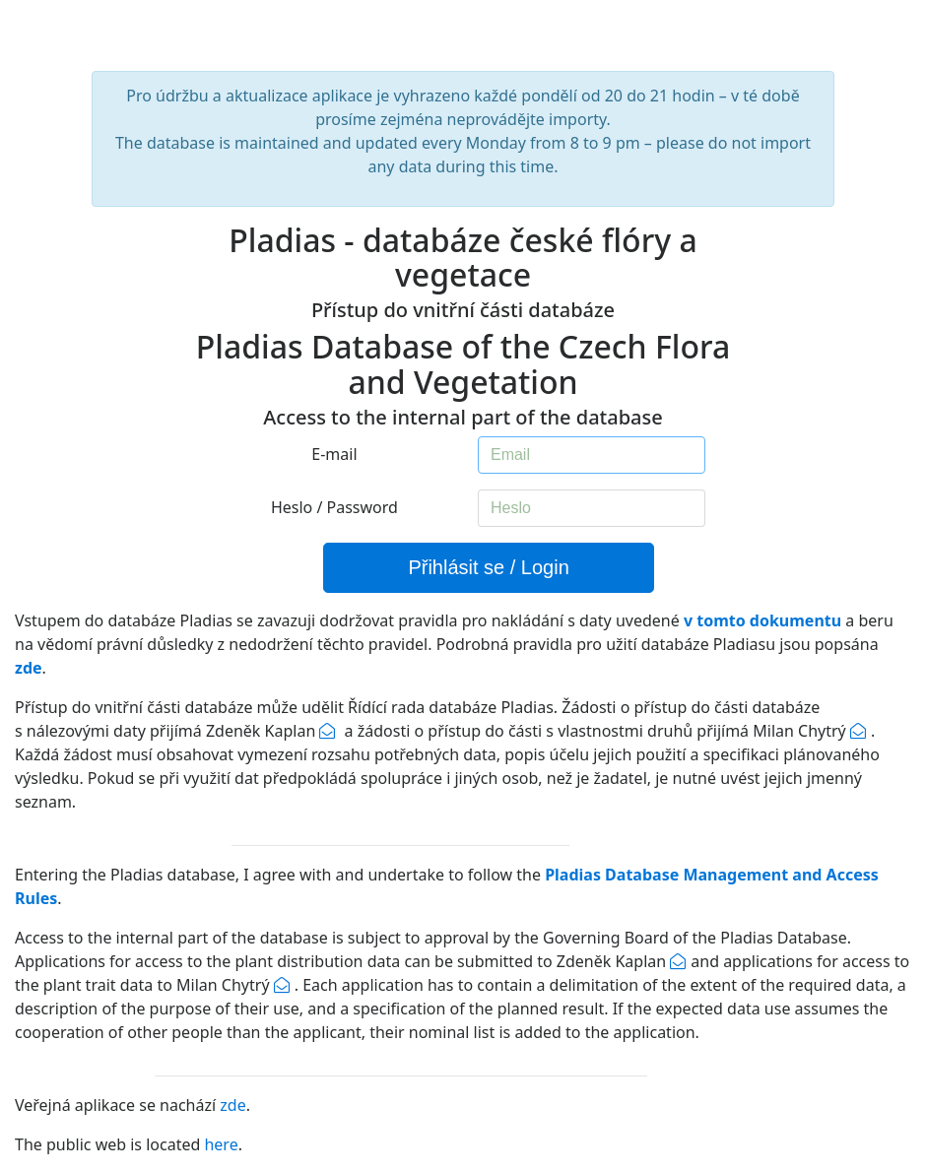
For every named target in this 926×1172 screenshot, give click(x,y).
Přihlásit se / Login (488, 567)
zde (232, 1105)
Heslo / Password (334, 507)
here (220, 1144)
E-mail (334, 454)
